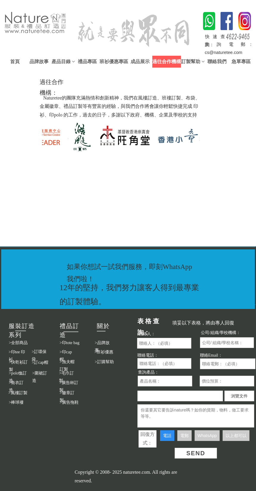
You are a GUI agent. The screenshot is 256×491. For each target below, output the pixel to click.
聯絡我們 (216, 61)
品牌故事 (39, 61)
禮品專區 (87, 61)
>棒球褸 (16, 402)
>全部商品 (18, 343)
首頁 (15, 61)
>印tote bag (70, 343)
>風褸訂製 (17, 393)
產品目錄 (63, 61)
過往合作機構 (166, 61)
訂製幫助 (192, 61)
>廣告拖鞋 (69, 402)
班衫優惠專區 (114, 61)
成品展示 (140, 61)
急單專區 (241, 61)
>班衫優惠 (104, 352)
